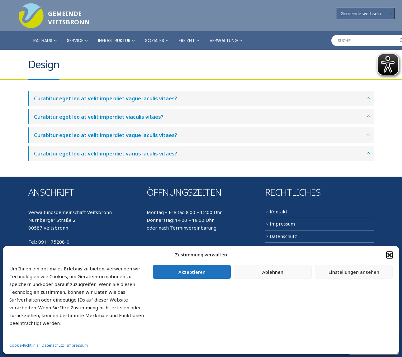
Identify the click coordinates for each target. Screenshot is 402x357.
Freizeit (187, 40)
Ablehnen (272, 272)
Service (75, 40)
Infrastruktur (114, 40)
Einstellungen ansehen (354, 272)
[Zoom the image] (31, 7)
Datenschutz (53, 345)
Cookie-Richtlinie (24, 345)
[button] (389, 255)
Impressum (77, 345)
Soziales (154, 40)
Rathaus (42, 40)
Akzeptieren (192, 272)
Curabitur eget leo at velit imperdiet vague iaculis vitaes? (105, 98)
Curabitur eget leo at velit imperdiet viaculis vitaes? (98, 116)
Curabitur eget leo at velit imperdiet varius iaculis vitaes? (105, 153)
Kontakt (278, 211)
